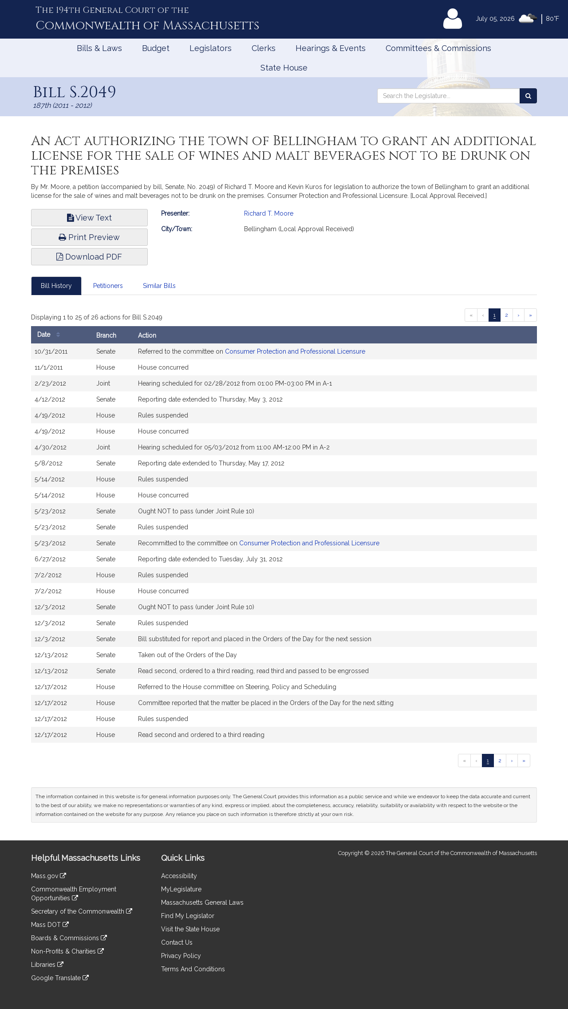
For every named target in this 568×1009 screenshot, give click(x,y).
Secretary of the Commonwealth (81, 911)
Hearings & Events (331, 48)
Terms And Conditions (193, 969)
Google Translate (60, 977)
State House (284, 67)
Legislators (210, 48)
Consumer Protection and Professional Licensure (295, 351)
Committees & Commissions (438, 48)
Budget (156, 48)
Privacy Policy (181, 955)
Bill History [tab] (56, 285)
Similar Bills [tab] (159, 285)
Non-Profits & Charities (67, 951)
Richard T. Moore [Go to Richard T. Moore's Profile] (268, 213)
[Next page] (519, 315)
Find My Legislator (187, 915)
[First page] (471, 315)
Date (50, 335)
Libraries (47, 964)
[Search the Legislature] (528, 95)
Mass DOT (50, 924)
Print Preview (89, 237)
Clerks (264, 48)
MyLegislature (181, 889)
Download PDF (89, 256)
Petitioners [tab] (108, 285)
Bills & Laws (99, 48)
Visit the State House (190, 929)
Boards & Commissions (69, 938)
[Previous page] (483, 315)
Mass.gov (48, 875)
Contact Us (177, 942)
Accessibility (179, 875)
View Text (89, 217)
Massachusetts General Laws (202, 902)
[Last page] (530, 315)
